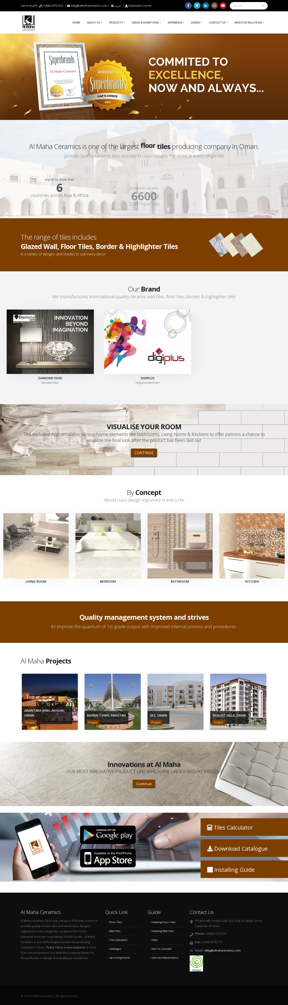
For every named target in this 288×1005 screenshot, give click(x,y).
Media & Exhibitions (145, 22)
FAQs (154, 939)
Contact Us (217, 22)
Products (116, 22)
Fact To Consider (161, 948)
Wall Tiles (114, 931)
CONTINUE (144, 452)
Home (76, 22)
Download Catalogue (241, 848)
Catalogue (115, 948)
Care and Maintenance (164, 957)
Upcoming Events (119, 957)
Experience (175, 22)
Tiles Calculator (233, 827)
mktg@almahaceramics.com (222, 950)
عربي (118, 6)
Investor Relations (248, 22)
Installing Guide (234, 869)
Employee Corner (140, 6)
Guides (195, 22)
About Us (93, 22)
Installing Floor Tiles (163, 922)
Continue (144, 783)
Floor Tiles (115, 922)
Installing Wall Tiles (162, 931)
